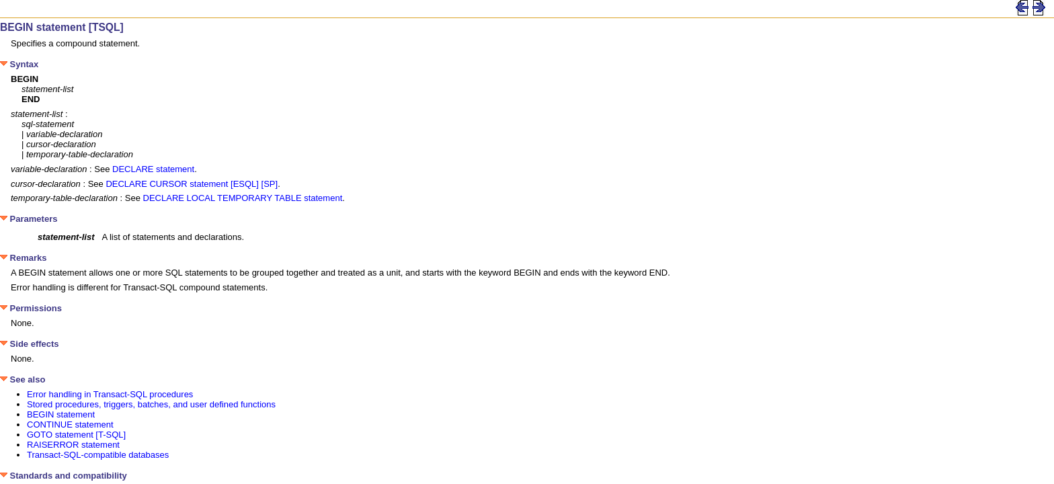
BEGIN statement (61, 414)
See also (22, 379)
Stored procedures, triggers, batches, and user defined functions (151, 404)
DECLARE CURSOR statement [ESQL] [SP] (192, 184)
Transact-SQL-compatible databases (98, 455)
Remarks (23, 258)
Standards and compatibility (63, 476)
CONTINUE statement (70, 424)
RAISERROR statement (73, 445)
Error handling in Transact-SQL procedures (110, 394)
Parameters (28, 219)
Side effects (29, 344)
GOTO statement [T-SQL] (76, 435)
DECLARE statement (153, 169)
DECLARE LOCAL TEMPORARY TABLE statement (243, 198)
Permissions (31, 308)
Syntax (19, 64)
